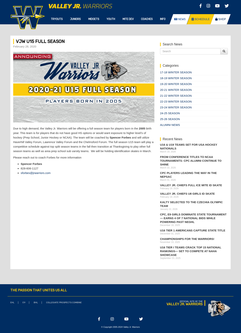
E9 (24, 302)
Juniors (75, 19)
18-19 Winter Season (176, 78)
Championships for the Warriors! (187, 238)
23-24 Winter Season (176, 107)
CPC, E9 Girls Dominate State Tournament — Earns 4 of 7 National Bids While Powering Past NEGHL (193, 218)
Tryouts (57, 19)
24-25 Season (170, 113)
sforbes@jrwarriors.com (36, 173)
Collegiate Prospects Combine (64, 302)
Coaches (147, 19)
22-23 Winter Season (176, 101)
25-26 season (170, 119)
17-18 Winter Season (176, 72)
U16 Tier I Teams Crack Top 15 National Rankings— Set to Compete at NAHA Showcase (190, 251)
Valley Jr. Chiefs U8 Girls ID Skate (187, 193)
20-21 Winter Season (176, 89)
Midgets (93, 19)
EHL (12, 302)
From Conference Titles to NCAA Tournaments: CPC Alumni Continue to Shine (190, 160)
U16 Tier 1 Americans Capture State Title (192, 230)
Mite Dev (128, 19)
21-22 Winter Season (176, 95)
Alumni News (170, 124)
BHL (36, 302)
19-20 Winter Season (176, 84)
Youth (111, 19)
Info (162, 19)
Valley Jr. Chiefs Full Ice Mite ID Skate (191, 185)
